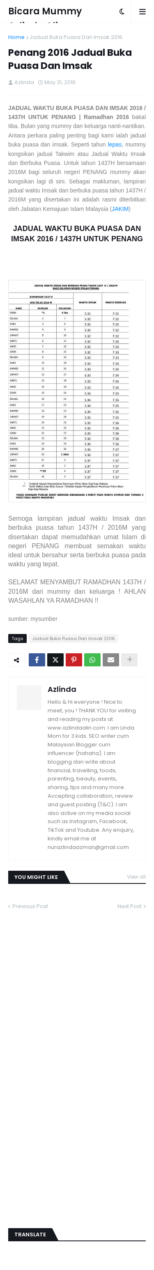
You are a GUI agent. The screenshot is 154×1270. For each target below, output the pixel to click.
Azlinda (62, 689)
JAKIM (120, 209)
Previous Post (30, 906)
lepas (115, 144)
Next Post (129, 906)
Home (16, 37)
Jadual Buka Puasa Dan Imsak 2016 (76, 37)
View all (136, 876)
